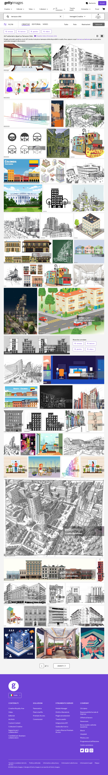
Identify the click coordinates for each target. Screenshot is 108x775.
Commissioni (37, 719)
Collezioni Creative (15, 726)
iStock (82, 730)
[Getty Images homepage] (14, 3)
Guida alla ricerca (62, 726)
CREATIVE (26, 24)
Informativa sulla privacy (51, 763)
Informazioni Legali (86, 763)
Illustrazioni (86, 24)
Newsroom (84, 721)
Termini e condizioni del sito (17, 763)
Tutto (66, 24)
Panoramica (37, 708)
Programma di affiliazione (89, 741)
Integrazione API (62, 723)
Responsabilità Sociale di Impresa (89, 713)
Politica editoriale (34, 763)
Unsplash (83, 734)
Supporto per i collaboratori (13, 731)
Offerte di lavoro (86, 718)
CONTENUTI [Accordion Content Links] (13, 703)
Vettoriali (98, 24)
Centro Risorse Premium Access (64, 731)
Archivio (11, 719)
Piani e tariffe (38, 712)
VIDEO (45, 24)
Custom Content (14, 723)
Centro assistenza (86, 745)
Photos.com (84, 738)
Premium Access (39, 716)
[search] (9, 16)
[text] (35, 16)
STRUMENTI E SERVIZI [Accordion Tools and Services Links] (64, 703)
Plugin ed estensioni (63, 716)
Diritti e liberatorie (62, 712)
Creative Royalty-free (16, 708)
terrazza (9, 31)
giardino (34, 31)
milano (46, 31)
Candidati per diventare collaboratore (16, 737)
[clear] (61, 16)
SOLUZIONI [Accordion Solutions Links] (37, 703)
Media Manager (61, 708)
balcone (22, 31)
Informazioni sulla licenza (69, 763)
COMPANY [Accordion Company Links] (84, 703)
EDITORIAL (36, 24)
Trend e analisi (61, 719)
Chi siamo (83, 708)
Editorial (11, 716)
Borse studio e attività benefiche (88, 726)
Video (10, 712)
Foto (75, 24)
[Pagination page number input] (42, 666)
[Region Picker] (15, 695)
